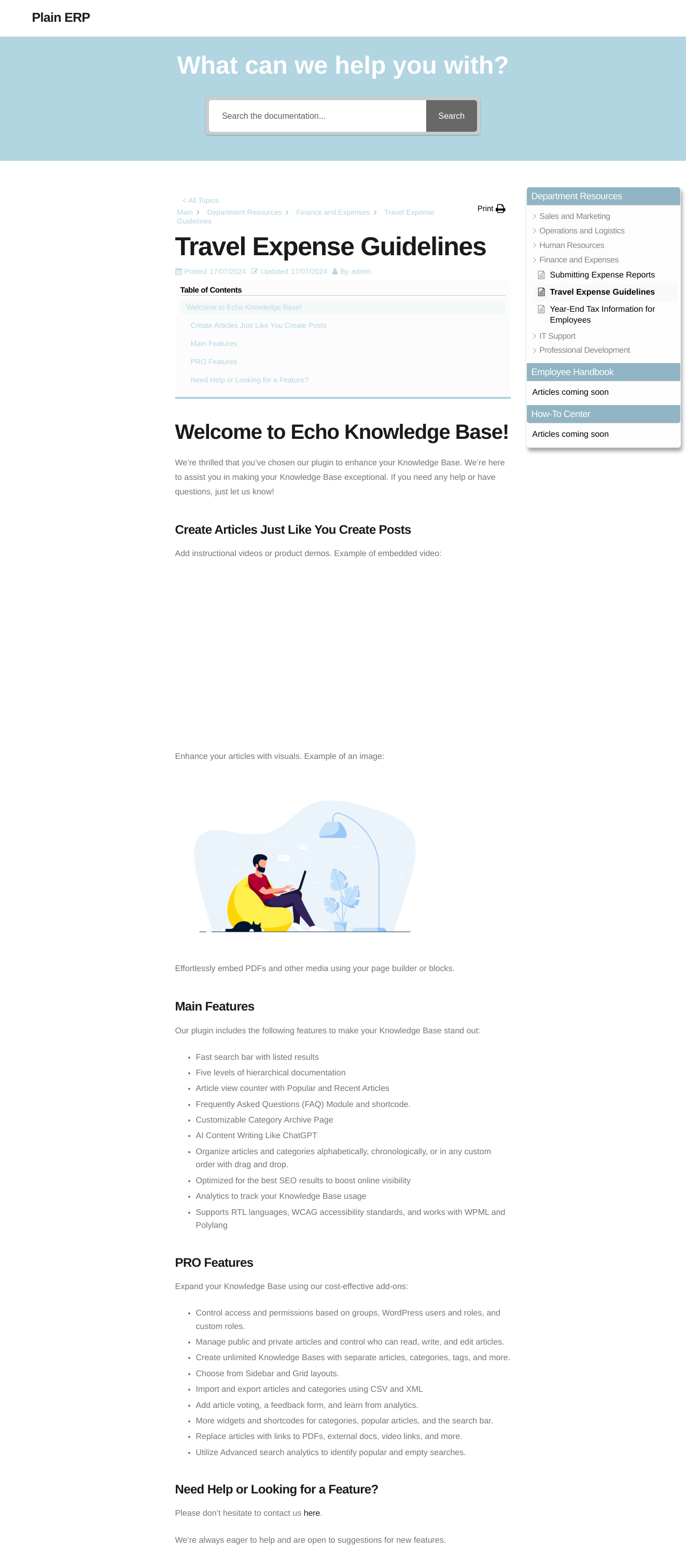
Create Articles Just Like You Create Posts (78, 236)
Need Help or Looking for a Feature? (79, 297)
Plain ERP (61, 17)
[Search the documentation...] (317, 116)
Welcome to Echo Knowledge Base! (74, 213)
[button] (492, 208)
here (312, 1374)
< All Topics (201, 200)
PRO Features (44, 278)
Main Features (44, 260)
